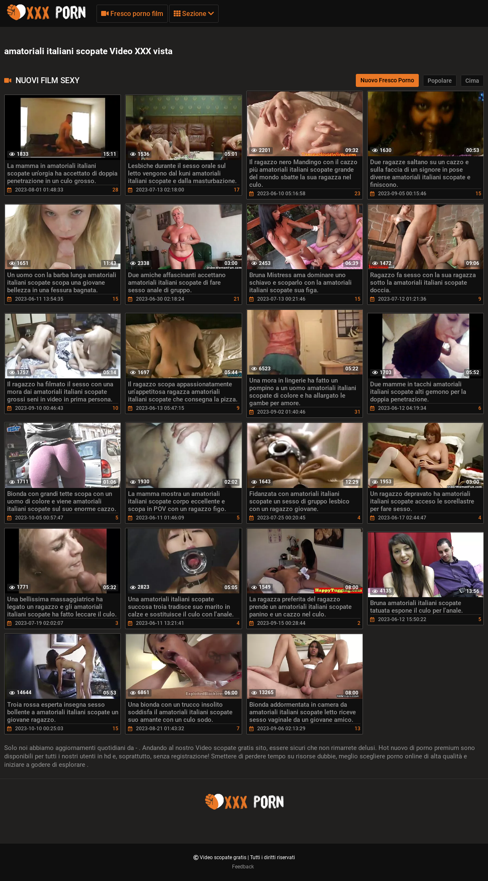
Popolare (440, 80)
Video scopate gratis (224, 857)
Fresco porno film (132, 13)
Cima (472, 80)
